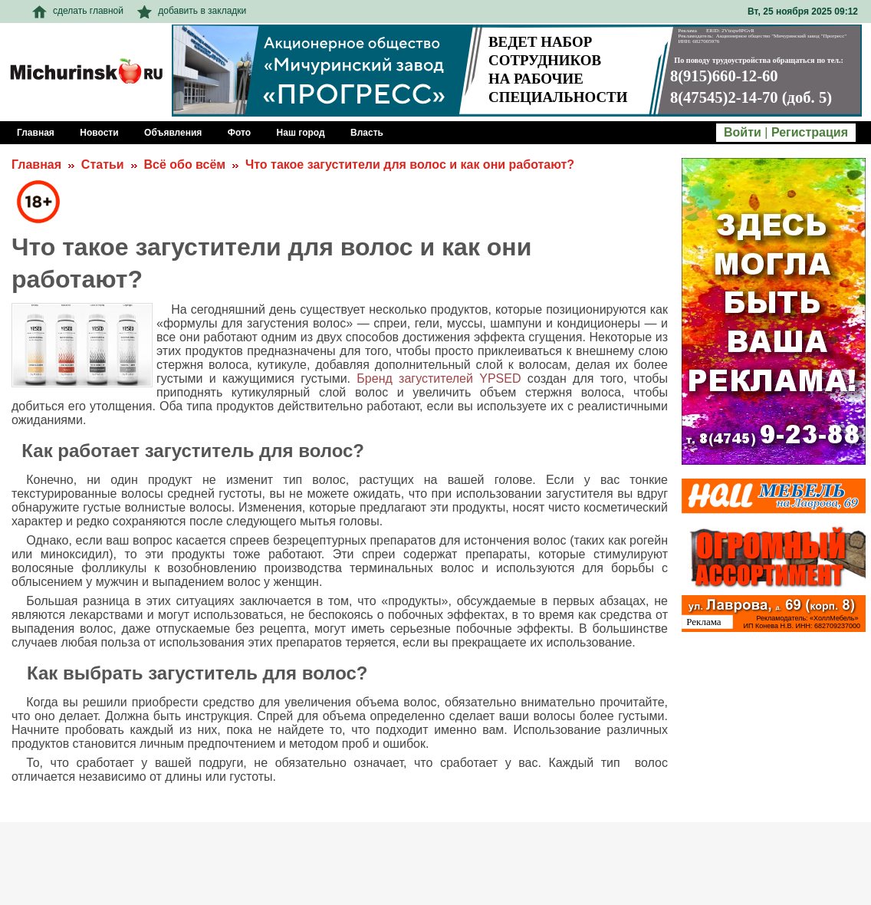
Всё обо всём (184, 164)
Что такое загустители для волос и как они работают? (409, 164)
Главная (36, 164)
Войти (742, 132)
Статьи (102, 164)
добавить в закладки (191, 10)
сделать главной (77, 10)
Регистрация (809, 132)
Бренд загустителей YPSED (439, 378)
